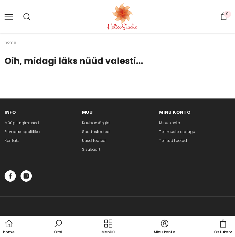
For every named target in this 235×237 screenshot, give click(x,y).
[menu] (9, 16)
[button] (58, 227)
